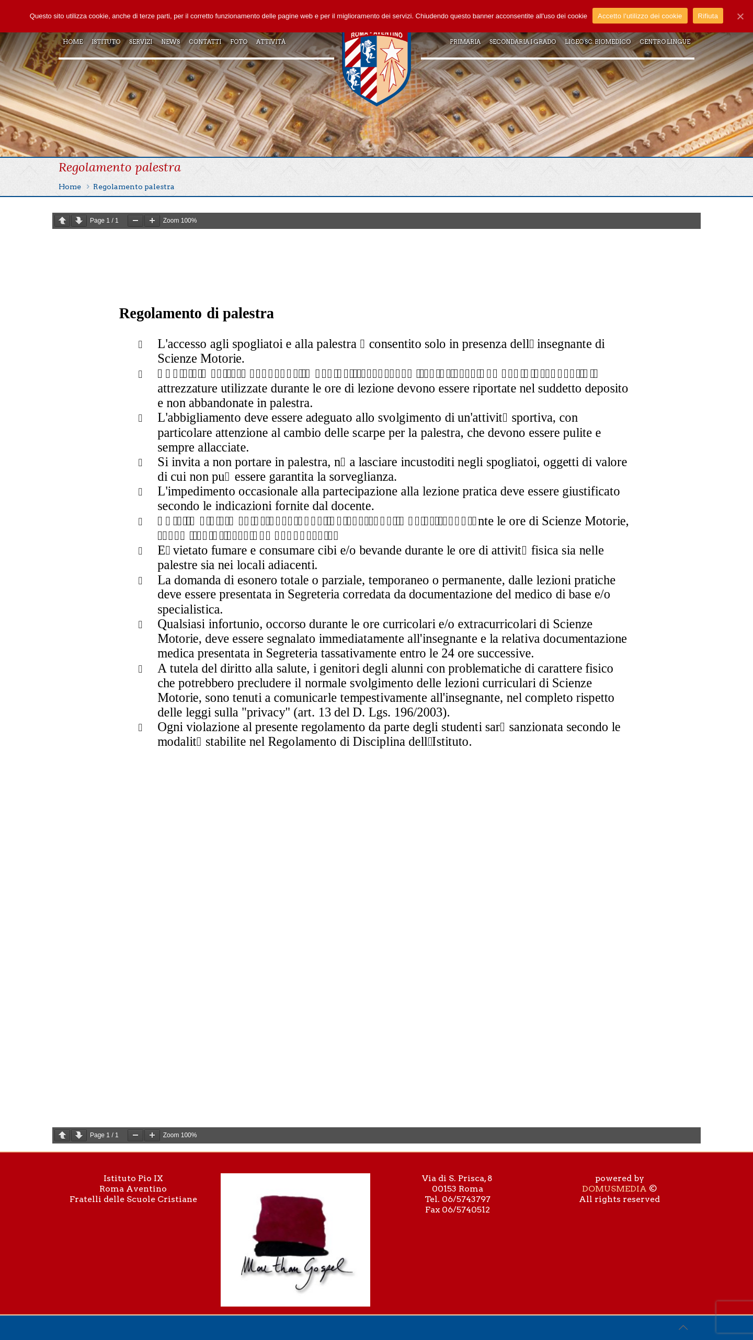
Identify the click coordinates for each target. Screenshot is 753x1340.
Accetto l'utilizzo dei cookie (640, 16)
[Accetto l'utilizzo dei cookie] (740, 16)
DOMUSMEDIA (614, 1189)
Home (70, 186)
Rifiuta (708, 16)
